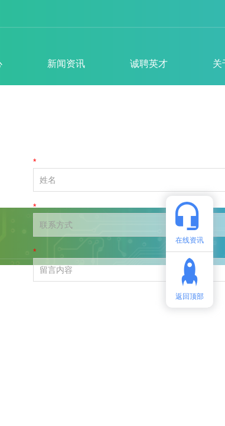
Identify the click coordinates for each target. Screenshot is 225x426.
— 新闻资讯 (124, 130)
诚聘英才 (149, 64)
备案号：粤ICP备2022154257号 (84, 364)
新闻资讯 (66, 64)
